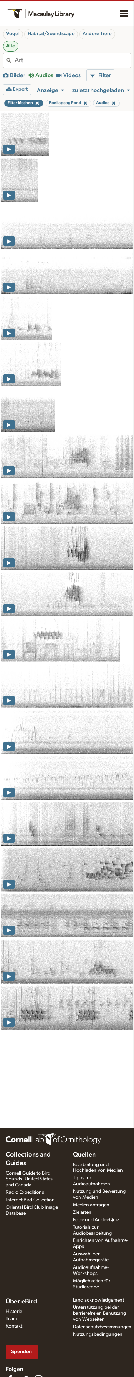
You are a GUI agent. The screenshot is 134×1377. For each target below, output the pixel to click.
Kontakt (14, 1326)
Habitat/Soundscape (51, 33)
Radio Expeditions (25, 1192)
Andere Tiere (97, 33)
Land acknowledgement (98, 1300)
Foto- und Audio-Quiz (96, 1219)
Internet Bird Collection (30, 1199)
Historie (14, 1311)
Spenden (21, 1351)
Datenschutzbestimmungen (102, 1326)
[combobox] (73, 60)
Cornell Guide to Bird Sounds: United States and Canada (29, 1179)
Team (11, 1318)
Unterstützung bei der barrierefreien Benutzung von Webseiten (99, 1313)
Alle (10, 45)
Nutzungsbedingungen (98, 1334)
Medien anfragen (91, 1204)
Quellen (84, 1155)
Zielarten (82, 1212)
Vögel (13, 33)
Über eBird (21, 1301)
